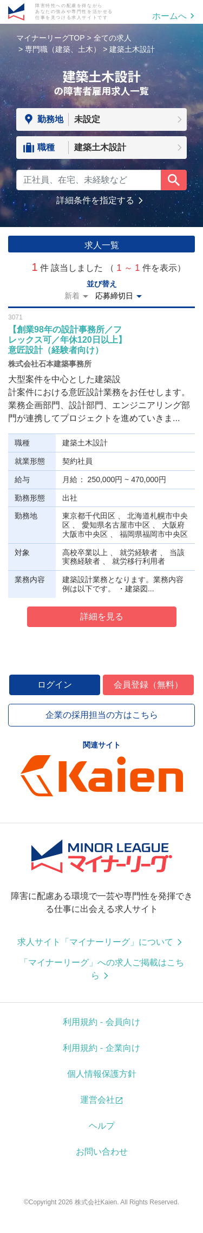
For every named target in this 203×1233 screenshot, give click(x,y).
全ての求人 (113, 38)
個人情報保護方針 (101, 1073)
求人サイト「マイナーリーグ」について (95, 942)
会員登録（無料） (148, 684)
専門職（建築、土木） (63, 49)
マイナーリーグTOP (50, 38)
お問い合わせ (102, 1151)
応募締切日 (114, 295)
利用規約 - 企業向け (101, 1047)
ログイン (54, 684)
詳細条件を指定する (95, 200)
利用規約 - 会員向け (101, 1022)
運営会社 (97, 1099)
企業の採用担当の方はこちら (101, 714)
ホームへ (169, 16)
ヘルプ (102, 1125)
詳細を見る (101, 616)
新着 (72, 295)
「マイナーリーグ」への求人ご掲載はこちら (101, 969)
